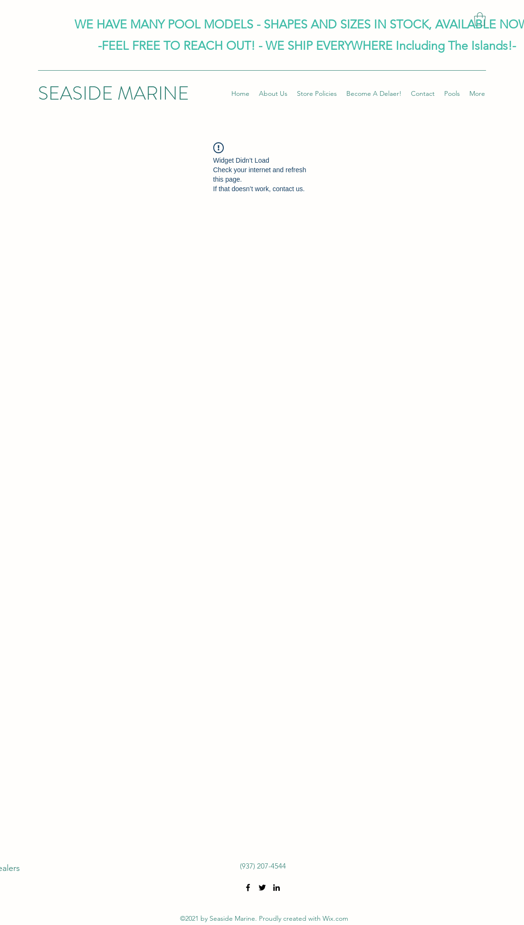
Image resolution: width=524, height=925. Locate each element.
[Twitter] (262, 887)
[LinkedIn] (276, 887)
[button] (480, 19)
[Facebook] (248, 887)
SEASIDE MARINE (113, 93)
